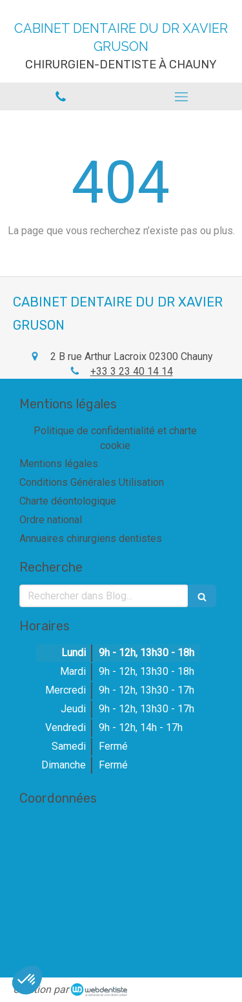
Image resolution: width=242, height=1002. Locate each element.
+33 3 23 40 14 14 (131, 371)
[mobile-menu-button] (182, 97)
